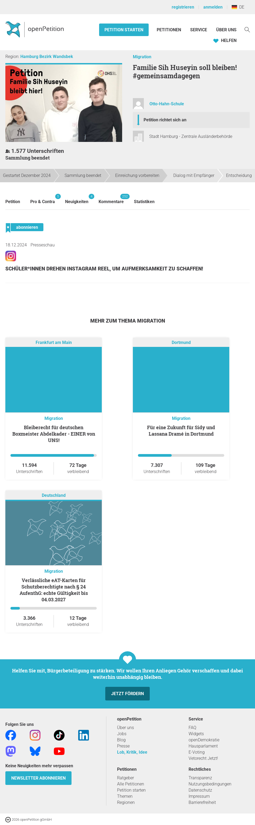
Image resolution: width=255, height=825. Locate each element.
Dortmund (181, 342)
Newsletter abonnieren (38, 778)
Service (198, 29)
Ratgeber (125, 777)
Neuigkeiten (76, 199)
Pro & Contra (42, 199)
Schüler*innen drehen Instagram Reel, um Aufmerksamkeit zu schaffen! (104, 269)
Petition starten (123, 29)
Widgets (196, 733)
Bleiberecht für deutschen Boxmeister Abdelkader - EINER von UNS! (53, 433)
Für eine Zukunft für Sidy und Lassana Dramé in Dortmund (181, 430)
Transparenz (200, 777)
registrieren (183, 7)
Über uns (125, 727)
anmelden (213, 7)
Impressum (199, 796)
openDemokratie (204, 739)
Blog (121, 739)
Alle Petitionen (130, 784)
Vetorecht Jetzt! (203, 758)
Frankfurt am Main (54, 342)
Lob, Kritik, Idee (132, 752)
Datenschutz (200, 790)
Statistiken (144, 201)
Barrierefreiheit (202, 802)
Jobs (121, 733)
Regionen (126, 802)
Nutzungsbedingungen (210, 784)
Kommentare (111, 199)
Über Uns (226, 29)
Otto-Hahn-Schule (166, 103)
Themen (125, 796)
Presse (123, 746)
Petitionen (169, 29)
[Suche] (247, 29)
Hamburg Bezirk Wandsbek (46, 56)
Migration (142, 56)
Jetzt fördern (127, 693)
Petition (12, 201)
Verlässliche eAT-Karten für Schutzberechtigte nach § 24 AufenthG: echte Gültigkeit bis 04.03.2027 (54, 590)
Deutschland (54, 495)
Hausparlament (203, 746)
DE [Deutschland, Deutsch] (238, 7)
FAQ (192, 727)
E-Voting (197, 752)
